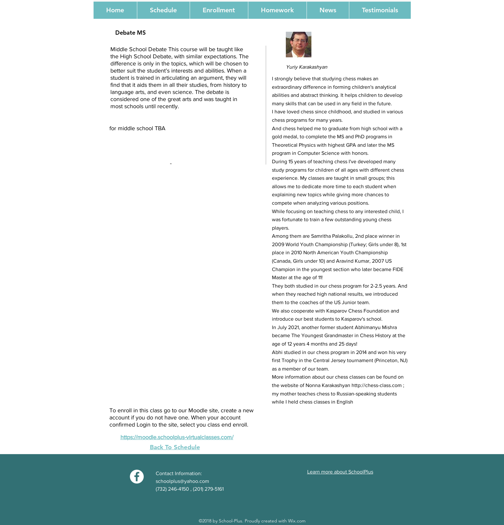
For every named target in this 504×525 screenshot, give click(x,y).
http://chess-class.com (377, 385)
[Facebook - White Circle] (137, 477)
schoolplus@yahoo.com (182, 481)
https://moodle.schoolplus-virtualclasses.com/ (176, 437)
